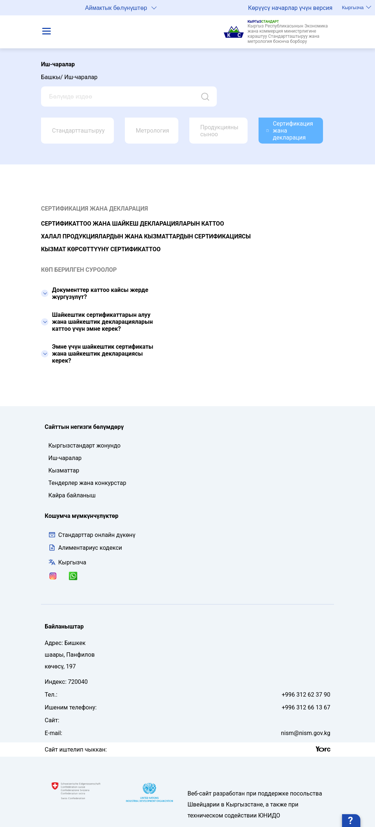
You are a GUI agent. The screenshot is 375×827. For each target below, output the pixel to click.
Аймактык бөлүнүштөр (120, 7)
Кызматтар (63, 470)
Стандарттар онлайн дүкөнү (91, 534)
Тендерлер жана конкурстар (87, 482)
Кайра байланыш (72, 495)
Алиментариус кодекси (90, 547)
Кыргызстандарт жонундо (84, 445)
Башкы (50, 77)
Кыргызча (356, 7)
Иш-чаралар (65, 458)
